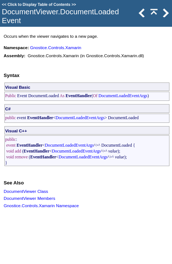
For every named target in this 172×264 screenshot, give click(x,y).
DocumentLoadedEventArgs (123, 96)
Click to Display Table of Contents (38, 4)
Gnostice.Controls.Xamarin (55, 47)
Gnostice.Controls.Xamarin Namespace (41, 205)
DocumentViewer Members (29, 198)
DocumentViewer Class (26, 191)
